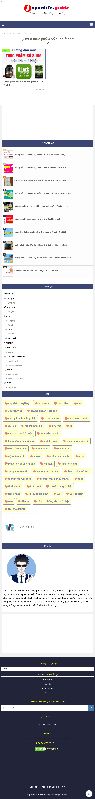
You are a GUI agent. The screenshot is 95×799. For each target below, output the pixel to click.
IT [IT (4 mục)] (71, 426)
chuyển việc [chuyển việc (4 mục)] (15, 411)
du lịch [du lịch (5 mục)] (12, 426)
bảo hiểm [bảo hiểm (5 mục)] (63, 403)
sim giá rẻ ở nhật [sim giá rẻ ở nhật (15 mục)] (17, 471)
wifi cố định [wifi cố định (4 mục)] (76, 494)
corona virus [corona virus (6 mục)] (52, 418)
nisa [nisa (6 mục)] (81, 456)
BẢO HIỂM (11, 348)
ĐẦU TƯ (10, 352)
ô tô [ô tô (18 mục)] (10, 501)
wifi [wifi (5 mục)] (59, 494)
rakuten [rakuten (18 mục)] (48, 463)
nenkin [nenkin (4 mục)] (37, 456)
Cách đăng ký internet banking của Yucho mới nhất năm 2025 (41, 206)
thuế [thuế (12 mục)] (80, 478)
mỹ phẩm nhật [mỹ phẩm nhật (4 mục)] (16, 456)
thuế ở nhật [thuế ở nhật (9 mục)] (14, 486)
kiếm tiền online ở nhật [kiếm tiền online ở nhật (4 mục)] (21, 441)
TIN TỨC (11, 334)
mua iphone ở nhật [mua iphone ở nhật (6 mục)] (78, 441)
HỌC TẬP (11, 307)
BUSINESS (8, 294)
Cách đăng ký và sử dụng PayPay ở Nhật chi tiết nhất (37, 219)
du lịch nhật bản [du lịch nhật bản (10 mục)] (34, 426)
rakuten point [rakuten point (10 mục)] (69, 463)
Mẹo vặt (10, 325)
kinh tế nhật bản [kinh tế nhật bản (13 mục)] (50, 433)
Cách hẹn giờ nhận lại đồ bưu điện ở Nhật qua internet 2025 (40, 180)
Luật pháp (11, 321)
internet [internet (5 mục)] (56, 426)
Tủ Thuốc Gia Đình (15, 365)
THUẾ (10, 329)
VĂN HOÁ (12, 338)
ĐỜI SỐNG (47, 680)
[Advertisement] (47, 122)
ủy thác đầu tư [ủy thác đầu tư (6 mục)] (16, 509)
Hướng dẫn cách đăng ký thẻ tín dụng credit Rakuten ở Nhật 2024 (42, 258)
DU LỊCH (10, 298)
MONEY (9, 343)
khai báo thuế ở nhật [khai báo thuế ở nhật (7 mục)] (20, 433)
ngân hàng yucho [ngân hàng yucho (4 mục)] (60, 456)
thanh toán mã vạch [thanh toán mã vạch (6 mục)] (78, 471)
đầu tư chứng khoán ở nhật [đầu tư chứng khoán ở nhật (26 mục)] (53, 501)
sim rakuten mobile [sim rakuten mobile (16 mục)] (47, 471)
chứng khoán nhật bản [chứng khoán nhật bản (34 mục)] (44, 411)
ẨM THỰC (11, 303)
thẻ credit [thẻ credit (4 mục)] (35, 486)
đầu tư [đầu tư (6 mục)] (25, 501)
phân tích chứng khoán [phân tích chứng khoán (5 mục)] (21, 463)
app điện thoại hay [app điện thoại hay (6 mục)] (19, 403)
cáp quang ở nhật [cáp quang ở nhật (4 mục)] (78, 418)
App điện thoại (13, 374)
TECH (9, 370)
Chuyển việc (12, 387)
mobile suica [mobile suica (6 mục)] (50, 441)
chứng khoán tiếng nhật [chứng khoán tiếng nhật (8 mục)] (22, 418)
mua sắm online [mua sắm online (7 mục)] (17, 448)
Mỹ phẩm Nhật (13, 361)
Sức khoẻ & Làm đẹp (16, 357)
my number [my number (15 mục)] (63, 448)
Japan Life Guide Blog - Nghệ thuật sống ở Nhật (47, 738)
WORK (9, 383)
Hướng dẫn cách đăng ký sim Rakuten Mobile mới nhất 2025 (40, 167)
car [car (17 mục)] (79, 403)
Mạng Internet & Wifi (15, 378)
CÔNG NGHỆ (47, 688)
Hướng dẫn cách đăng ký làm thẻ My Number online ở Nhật (39, 155)
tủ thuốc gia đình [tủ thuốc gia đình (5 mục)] (38, 494)
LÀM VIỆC (47, 684)
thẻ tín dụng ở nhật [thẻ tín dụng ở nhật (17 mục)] (61, 486)
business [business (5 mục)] (43, 403)
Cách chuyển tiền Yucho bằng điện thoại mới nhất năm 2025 (40, 232)
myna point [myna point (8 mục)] (41, 448)
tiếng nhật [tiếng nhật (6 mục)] (14, 494)
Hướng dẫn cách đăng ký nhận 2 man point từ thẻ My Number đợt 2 (43, 193)
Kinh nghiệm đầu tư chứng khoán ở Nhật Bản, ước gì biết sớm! (41, 245)
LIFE (8, 316)
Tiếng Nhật (12, 312)
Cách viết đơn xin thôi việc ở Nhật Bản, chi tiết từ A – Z (37, 271)
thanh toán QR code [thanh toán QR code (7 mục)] (19, 478)
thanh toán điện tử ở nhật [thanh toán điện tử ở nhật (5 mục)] (54, 478)
